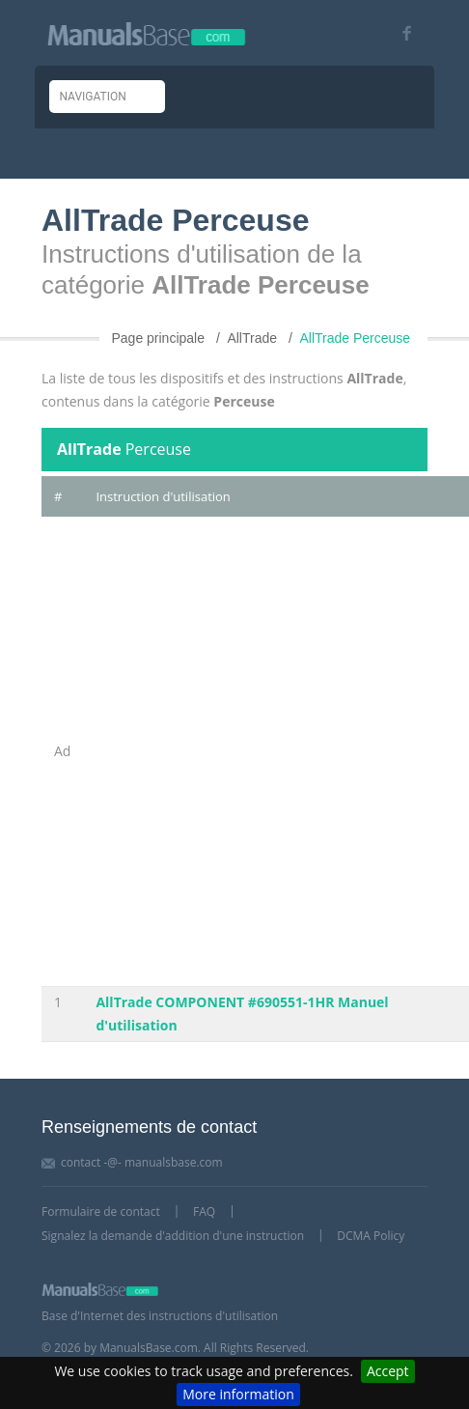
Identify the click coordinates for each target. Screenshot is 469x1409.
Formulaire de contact (100, 1211)
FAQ (204, 1211)
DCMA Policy (370, 1235)
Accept (388, 1371)
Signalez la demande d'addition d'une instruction (172, 1235)
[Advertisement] (234, 751)
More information (237, 1394)
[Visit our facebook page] (400, 33)
